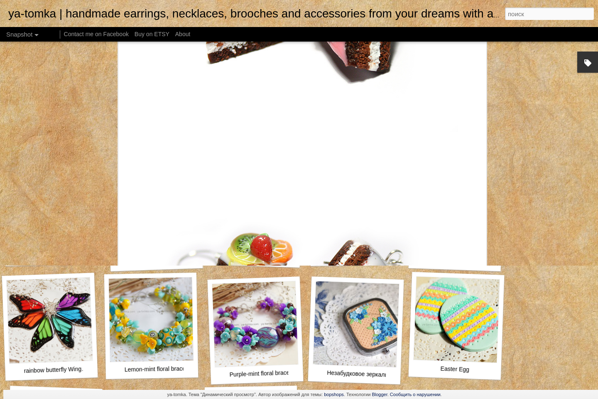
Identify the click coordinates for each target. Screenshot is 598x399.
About (183, 34)
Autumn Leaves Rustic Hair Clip (267, 257)
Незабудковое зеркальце (361, 374)
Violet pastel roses (356, 256)
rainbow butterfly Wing (52, 369)
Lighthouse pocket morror (162, 260)
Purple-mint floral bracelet (262, 373)
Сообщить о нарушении (415, 394)
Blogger (379, 394)
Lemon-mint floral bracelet (158, 369)
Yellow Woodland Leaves (51, 256)
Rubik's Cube (455, 260)
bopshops (334, 394)
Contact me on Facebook (96, 34)
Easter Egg (454, 369)
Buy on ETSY (152, 34)
